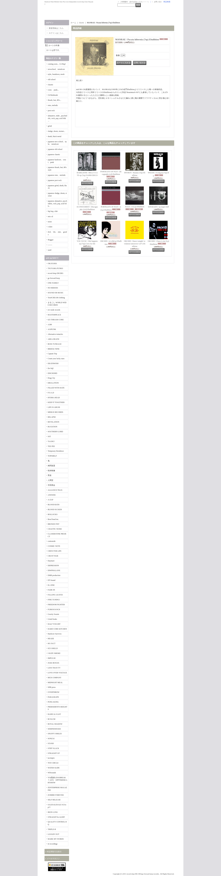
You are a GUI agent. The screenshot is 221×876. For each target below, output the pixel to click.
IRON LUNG (53, 812)
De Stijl (50, 368)
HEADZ (51, 638)
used (49, 250)
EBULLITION (53, 383)
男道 (49, 475)
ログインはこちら (56, 33)
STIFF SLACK (53, 748)
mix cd (50, 216)
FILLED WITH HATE (56, 388)
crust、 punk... (53, 90)
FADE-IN (51, 590)
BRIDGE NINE (53, 349)
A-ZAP (50, 500)
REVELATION (53, 422)
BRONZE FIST (53, 524)
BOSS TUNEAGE (54, 344)
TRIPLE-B (52, 829)
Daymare (51, 561)
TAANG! (51, 441)
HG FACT (51, 643)
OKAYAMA (52, 263)
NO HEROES (53, 288)
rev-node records (54, 310)
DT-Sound (51, 580)
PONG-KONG (53, 702)
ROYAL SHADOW (55, 724)
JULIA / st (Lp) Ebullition (134, 207)
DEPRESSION (53, 565)
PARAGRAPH (53, 697)
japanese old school (55, 149)
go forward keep (54, 278)
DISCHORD (52, 373)
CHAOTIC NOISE (55, 529)
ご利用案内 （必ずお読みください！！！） (135, 2)
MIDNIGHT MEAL (55, 682)
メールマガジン (53, 858)
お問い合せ (158, 2)
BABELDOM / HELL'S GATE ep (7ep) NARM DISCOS (87, 175)
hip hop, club (53, 211)
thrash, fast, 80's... (54, 100)
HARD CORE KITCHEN (57, 629)
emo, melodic (53, 105)
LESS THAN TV (54, 668)
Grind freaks (52, 619)
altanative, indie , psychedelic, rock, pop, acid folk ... (57, 118)
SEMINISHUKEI (54, 729)
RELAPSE (52, 417)
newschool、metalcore (56, 69)
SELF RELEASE (54, 800)
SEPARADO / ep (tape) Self (158, 207)
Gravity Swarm (53, 614)
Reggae (50, 240)
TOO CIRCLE (53, 763)
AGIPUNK (52, 329)
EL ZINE (51, 585)
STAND (51, 743)
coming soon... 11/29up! (57, 64)
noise (50, 222)
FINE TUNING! (54, 600)
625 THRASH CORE (56, 320)
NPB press (52, 687)
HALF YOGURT (54, 624)
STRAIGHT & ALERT (56, 817)
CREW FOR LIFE (54, 551)
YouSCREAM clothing (56, 298)
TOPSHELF (52, 456)
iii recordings (53, 844)
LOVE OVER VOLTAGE (57, 673)
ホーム (73, 23)
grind (50, 126)
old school (52, 79)
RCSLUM (51, 719)
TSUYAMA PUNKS (55, 268)
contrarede (52, 541)
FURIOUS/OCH (54, 609)
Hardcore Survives (55, 634)
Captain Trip (52, 354)
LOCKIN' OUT (53, 834)
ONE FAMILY (53, 283)
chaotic (50, 85)
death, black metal (54, 136)
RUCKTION (52, 427)
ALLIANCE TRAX (55, 490)
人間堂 (50, 480)
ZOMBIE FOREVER (56, 795)
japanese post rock (55, 180)
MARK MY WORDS (56, 839)
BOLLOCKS (52, 514)
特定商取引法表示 (54, 852)
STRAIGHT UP (54, 753)
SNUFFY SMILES (55, 734)
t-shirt (50, 227)
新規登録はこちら (56, 28)
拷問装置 (51, 466)
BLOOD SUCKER (55, 509)
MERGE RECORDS (55, 412)
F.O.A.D (51, 393)
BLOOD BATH (53, 505)
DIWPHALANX (54, 570)
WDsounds (52, 773)
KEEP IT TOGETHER (56, 402)
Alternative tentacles (55, 334)
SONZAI (51, 738)
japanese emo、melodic (57, 175)
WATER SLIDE (54, 768)
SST (49, 436)
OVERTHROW (53, 692)
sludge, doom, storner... (56, 131)
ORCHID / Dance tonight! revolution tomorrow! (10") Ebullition (134, 243)
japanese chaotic (54, 154)
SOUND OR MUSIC (55, 293)
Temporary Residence (56, 451)
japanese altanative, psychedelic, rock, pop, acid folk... (57, 203)
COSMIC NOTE (54, 546)
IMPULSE (52, 658)
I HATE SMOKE (54, 653)
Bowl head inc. (53, 519)
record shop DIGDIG (55, 273)
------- (50, 245)
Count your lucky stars (56, 358)
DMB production (54, 575)
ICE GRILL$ (53, 648)
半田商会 (51, 485)
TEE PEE (51, 446)
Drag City (51, 378)
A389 (50, 324)
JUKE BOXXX (53, 663)
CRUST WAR (53, 556)
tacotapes (51, 758)
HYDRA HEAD (54, 398)
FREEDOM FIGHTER (56, 604)
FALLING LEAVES (55, 595)
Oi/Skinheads (53, 95)
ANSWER (52, 495)
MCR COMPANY (54, 678)
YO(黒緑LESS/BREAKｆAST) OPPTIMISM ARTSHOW (57, 780)
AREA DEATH (53, 339)
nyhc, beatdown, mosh (56, 74)
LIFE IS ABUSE (54, 407)
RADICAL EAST (54, 714)
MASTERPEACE (54, 315)
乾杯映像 (51, 471)
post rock (51, 110)
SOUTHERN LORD (55, 431)
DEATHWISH (53, 363)
